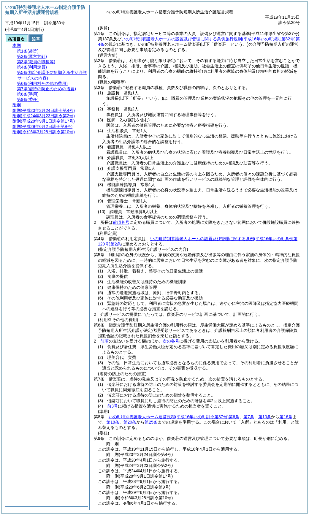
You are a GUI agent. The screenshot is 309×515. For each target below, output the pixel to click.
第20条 (130, 422)
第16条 (285, 416)
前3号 (112, 406)
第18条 (112, 422)
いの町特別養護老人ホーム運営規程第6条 (174, 416)
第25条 (151, 422)
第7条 (248, 416)
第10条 (264, 416)
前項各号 (121, 222)
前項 (104, 341)
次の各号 (171, 341)
